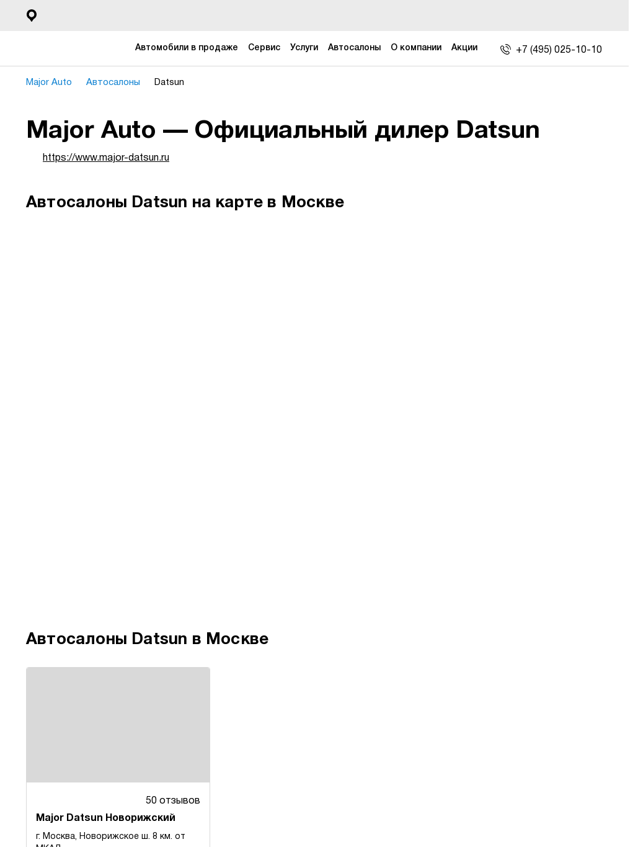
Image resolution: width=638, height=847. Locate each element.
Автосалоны (120, 82)
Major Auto (53, 82)
